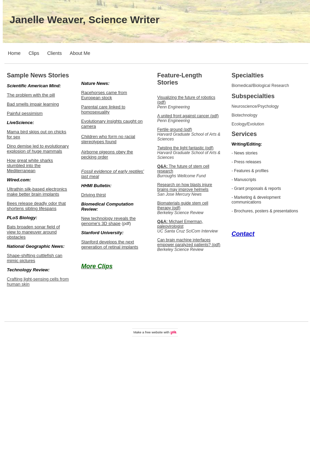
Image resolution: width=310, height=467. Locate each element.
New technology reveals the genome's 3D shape (108, 221)
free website (154, 332)
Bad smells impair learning (33, 104)
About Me (80, 53)
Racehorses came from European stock (104, 95)
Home (14, 53)
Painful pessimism (25, 113)
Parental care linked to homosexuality (103, 109)
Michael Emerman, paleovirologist (180, 224)
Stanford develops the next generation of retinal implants (109, 244)
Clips (34, 53)
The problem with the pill (31, 94)
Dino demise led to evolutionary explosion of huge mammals (38, 149)
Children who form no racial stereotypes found (108, 139)
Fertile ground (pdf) (174, 129)
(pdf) (215, 244)
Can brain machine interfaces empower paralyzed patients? (184, 242)
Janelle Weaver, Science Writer (84, 19)
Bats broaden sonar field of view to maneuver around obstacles (33, 232)
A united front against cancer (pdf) (188, 116)
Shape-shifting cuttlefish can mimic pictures (34, 258)
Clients (54, 53)
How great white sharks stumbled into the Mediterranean (30, 165)
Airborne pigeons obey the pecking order (107, 154)
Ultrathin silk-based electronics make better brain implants (37, 191)
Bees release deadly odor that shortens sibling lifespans (36, 206)
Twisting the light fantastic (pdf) (185, 148)
